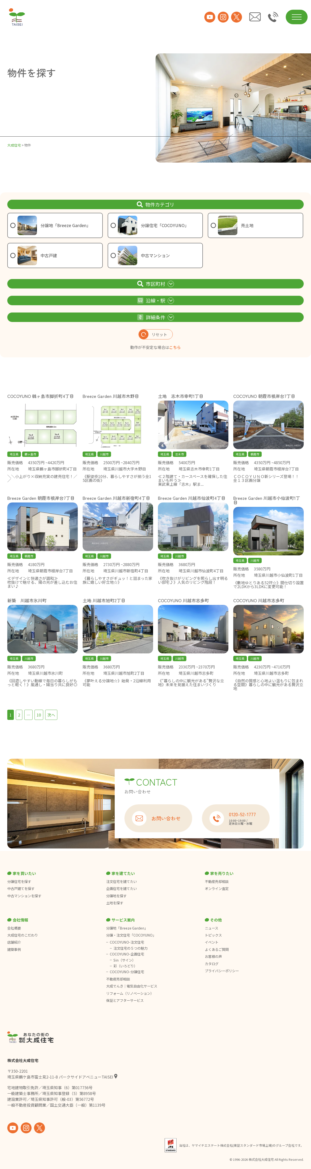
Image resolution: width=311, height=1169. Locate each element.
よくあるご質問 (217, 949)
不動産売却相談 (217, 881)
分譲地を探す (116, 895)
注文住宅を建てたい (121, 881)
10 (39, 715)
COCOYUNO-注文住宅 (127, 942)
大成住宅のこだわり (22, 935)
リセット (153, 334)
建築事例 (14, 949)
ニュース (211, 928)
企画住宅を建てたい (121, 888)
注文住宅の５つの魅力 (130, 948)
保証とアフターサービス (125, 1000)
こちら (175, 347)
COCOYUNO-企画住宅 (127, 954)
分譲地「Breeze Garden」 (127, 928)
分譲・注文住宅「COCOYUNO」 (131, 935)
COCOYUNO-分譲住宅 (127, 971)
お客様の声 (213, 956)
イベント (211, 942)
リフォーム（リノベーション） (130, 993)
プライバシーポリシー (222, 970)
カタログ (211, 963)
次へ (51, 715)
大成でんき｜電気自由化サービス (132, 986)
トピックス (213, 935)
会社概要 (14, 928)
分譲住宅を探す (19, 881)
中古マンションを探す (24, 895)
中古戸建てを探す (21, 888)
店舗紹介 (14, 942)
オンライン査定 (217, 888)
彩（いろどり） (125, 966)
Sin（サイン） (124, 960)
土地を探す (114, 903)
